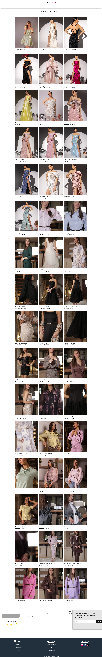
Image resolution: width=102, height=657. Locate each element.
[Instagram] (82, 645)
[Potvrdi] (99, 621)
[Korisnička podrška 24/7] (11, 616)
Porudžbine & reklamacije (51, 610)
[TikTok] (88, 645)
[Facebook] (85, 645)
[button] (41, 6)
